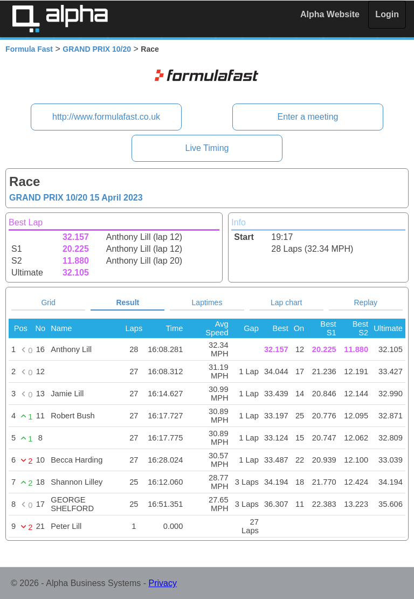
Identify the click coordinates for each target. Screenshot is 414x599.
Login (387, 14)
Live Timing (207, 148)
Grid (48, 302)
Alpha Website (330, 14)
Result (127, 302)
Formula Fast (29, 49)
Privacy (163, 583)
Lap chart (286, 302)
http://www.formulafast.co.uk (106, 116)
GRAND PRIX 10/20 (97, 49)
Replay (366, 302)
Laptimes (207, 302)
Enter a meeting (307, 116)
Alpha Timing (60, 19)
